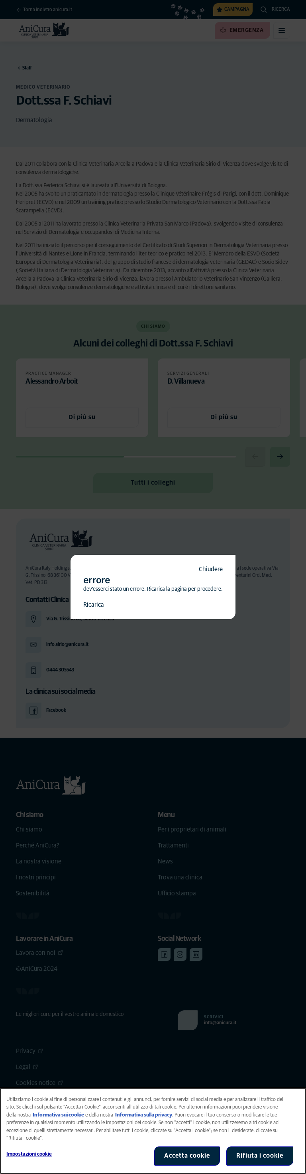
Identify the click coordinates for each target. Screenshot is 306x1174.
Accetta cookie (187, 1155)
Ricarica (93, 605)
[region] (153, 1131)
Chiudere (211, 569)
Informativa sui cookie (58, 1115)
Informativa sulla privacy (143, 1115)
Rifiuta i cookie (259, 1155)
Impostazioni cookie (29, 1154)
